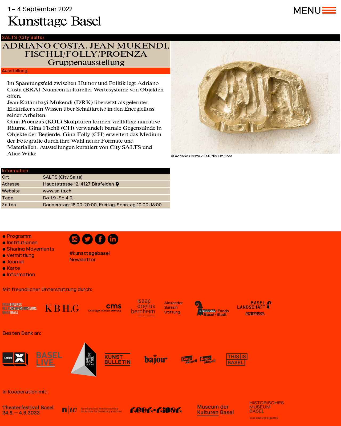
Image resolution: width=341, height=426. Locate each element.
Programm (19, 236)
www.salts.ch (57, 191)
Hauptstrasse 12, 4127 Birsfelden (78, 184)
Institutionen (22, 243)
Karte (13, 268)
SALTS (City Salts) (62, 177)
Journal (15, 262)
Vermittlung (20, 256)
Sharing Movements (30, 249)
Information (21, 275)
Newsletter (82, 260)
